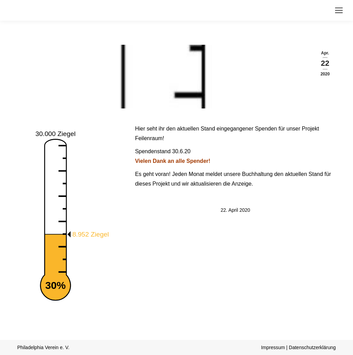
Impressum (273, 347)
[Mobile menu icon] (339, 10)
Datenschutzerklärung (312, 347)
